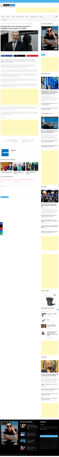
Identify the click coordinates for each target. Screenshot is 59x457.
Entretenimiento (33, 16)
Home (2, 23)
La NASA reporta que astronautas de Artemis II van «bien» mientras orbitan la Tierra (49, 141)
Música (40, 16)
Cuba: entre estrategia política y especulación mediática (49, 386)
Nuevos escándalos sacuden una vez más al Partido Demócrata (32, 435)
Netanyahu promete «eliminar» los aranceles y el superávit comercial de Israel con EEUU (49, 232)
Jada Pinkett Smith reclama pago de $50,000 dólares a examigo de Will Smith (32, 428)
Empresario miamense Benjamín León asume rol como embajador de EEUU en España (49, 146)
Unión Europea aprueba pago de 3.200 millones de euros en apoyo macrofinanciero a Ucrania (49, 92)
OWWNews (3, 52)
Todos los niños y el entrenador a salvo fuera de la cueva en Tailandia (32, 172)
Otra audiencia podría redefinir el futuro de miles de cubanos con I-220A (49, 395)
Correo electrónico (16, 181)
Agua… (48, 319)
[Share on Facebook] (7, 56)
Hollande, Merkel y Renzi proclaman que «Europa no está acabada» (18, 172)
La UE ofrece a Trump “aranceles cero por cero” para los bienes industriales (49, 108)
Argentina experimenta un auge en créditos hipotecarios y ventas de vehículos (48, 216)
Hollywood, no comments (47, 308)
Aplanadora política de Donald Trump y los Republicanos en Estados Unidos (52, 333)
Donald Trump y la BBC (52, 313)
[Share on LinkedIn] (1, 231)
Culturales (4, 19)
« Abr (41, 451)
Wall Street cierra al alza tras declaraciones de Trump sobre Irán (49, 205)
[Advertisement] (37, 10)
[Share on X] (19, 56)
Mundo (7, 16)
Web (27, 181)
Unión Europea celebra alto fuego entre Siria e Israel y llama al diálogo (49, 104)
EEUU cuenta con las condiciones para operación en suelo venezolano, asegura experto (49, 391)
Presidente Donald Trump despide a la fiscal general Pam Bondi (49, 376)
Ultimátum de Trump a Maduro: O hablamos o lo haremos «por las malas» (49, 400)
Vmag (26, 455)
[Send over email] (1, 233)
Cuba (26, 16)
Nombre (2, 181)
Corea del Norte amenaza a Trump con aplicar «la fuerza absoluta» (6, 172)
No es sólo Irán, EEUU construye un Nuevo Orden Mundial (49, 131)
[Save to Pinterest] (32, 56)
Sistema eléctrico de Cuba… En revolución (51, 325)
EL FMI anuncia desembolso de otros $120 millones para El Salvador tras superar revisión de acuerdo (49, 221)
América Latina (20, 16)
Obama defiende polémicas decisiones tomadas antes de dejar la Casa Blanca (11, 141)
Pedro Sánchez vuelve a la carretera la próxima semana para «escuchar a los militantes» (27, 141)
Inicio (3, 16)
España (13, 16)
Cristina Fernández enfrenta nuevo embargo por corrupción (32, 449)
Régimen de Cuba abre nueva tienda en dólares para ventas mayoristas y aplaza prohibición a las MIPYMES (49, 226)
